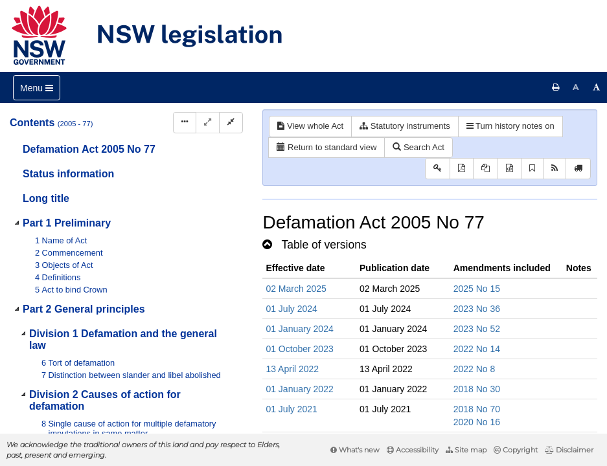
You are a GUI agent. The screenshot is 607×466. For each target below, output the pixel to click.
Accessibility (413, 449)
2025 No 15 (476, 288)
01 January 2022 (299, 389)
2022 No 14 (476, 349)
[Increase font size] (597, 87)
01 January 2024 (299, 329)
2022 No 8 (474, 369)
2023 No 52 (476, 329)
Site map (466, 449)
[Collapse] (231, 122)
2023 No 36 (476, 309)
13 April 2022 (292, 369)
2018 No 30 (476, 389)
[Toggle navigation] (36, 87)
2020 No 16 (476, 422)
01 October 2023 (299, 349)
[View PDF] (462, 168)
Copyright (516, 449)
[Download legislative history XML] (509, 168)
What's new (355, 449)
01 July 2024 (291, 309)
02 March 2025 (296, 288)
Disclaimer (569, 449)
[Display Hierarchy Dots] (184, 122)
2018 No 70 (476, 409)
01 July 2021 (291, 409)
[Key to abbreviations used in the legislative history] (437, 168)
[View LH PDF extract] (485, 168)
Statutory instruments (405, 126)
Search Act (418, 147)
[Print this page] (556, 87)
